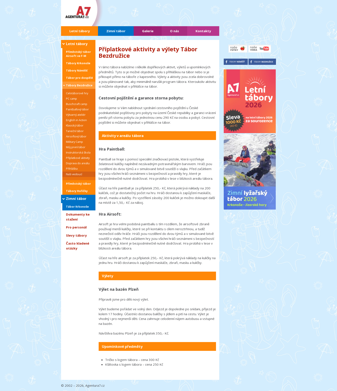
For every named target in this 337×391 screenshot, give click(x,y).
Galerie (147, 31)
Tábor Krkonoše (77, 206)
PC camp (71, 98)
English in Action (76, 120)
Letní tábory (79, 31)
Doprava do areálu (78, 163)
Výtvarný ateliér (76, 115)
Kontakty (203, 31)
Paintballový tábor (77, 109)
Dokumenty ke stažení (78, 216)
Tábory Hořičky (77, 191)
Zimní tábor (116, 31)
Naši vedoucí (74, 174)
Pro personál (76, 227)
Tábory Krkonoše (78, 63)
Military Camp (74, 142)
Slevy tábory (76, 235)
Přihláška (72, 168)
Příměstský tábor (78, 184)
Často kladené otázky (77, 245)
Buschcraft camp (76, 104)
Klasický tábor (74, 125)
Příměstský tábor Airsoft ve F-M (78, 54)
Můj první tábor (75, 147)
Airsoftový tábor (76, 136)
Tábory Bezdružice (79, 85)
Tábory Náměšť (77, 70)
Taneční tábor (75, 131)
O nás (174, 31)
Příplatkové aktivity (78, 158)
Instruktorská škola (78, 152)
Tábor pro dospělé (79, 78)
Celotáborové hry (77, 93)
